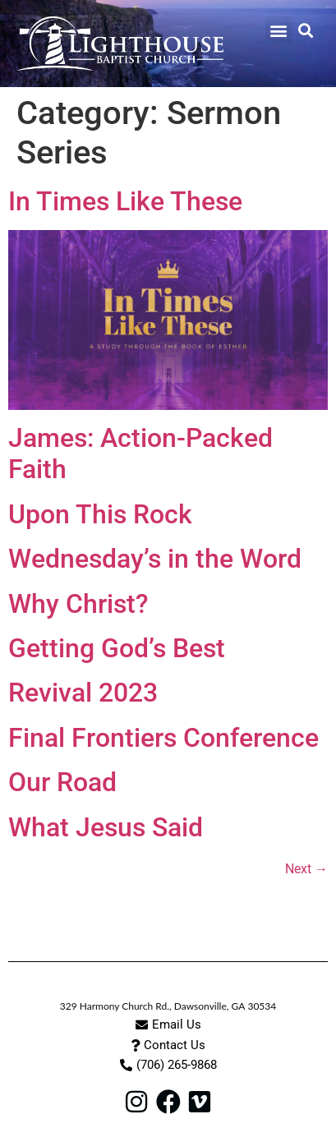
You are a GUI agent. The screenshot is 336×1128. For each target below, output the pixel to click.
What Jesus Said (105, 827)
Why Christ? (78, 603)
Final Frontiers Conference (163, 737)
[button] (278, 30)
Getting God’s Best (116, 648)
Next (306, 869)
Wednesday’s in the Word (154, 558)
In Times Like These (125, 201)
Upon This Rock (100, 514)
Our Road (62, 782)
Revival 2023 (83, 692)
